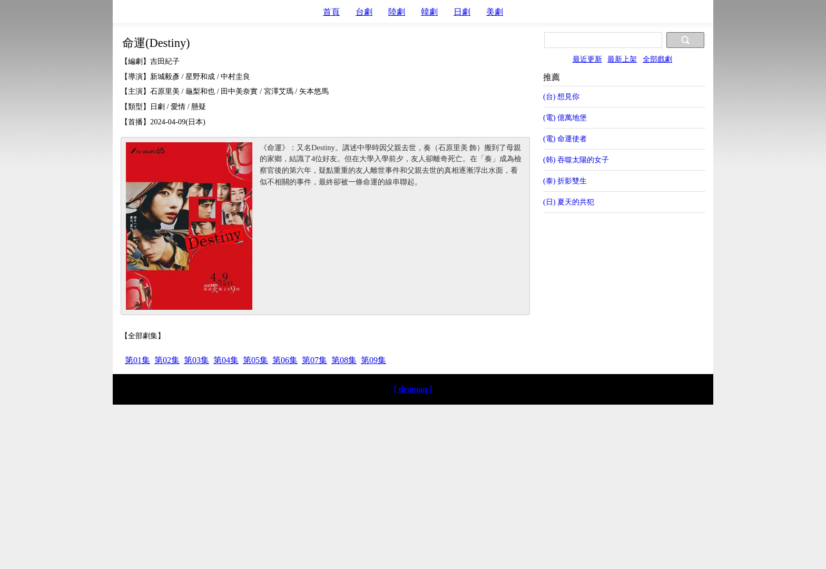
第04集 (226, 360)
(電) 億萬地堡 (565, 117)
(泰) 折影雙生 (565, 180)
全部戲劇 (657, 59)
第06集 (285, 360)
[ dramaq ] (413, 389)
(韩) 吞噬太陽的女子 (576, 159)
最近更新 (587, 59)
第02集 (167, 360)
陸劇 (396, 11)
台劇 (364, 11)
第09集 (373, 360)
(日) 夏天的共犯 (568, 202)
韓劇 (429, 11)
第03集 (196, 360)
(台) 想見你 (561, 96)
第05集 (255, 360)
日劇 (462, 11)
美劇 (494, 11)
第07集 (314, 360)
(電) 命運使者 (565, 138)
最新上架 (622, 59)
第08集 (344, 360)
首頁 (331, 11)
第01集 (137, 360)
